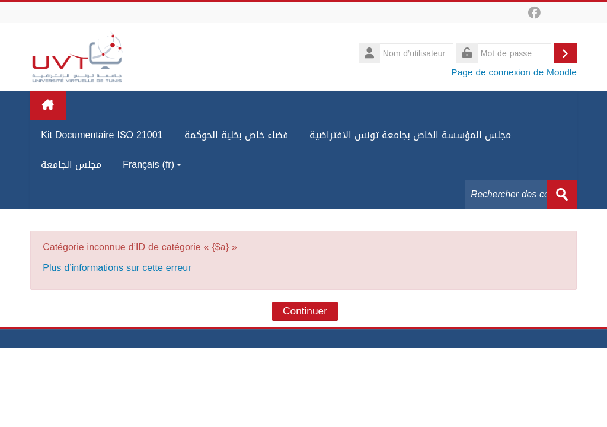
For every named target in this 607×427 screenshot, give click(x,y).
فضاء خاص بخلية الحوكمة (236, 135)
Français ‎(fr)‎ (152, 164)
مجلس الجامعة (71, 164)
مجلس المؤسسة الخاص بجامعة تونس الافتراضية (410, 135)
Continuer (305, 311)
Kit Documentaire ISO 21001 (101, 135)
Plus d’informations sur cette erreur (117, 268)
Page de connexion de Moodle (513, 72)
